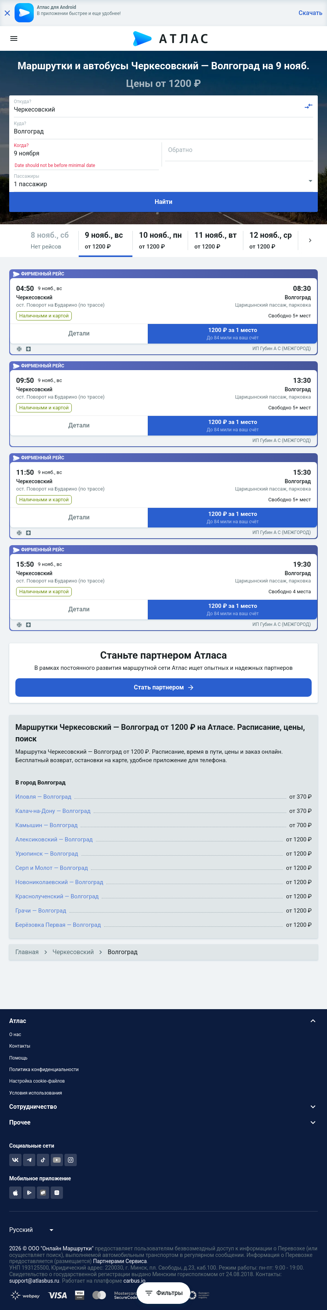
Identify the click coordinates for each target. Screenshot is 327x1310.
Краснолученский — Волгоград (57, 896)
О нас (15, 1034)
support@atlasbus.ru (34, 1281)
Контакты (19, 1046)
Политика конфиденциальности (44, 1069)
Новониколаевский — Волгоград (59, 882)
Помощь (18, 1058)
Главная (27, 952)
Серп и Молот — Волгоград (51, 867)
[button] (51, 240)
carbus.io (135, 1281)
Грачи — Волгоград (40, 910)
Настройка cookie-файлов (37, 1081)
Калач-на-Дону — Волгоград (53, 811)
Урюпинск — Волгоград (46, 853)
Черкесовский (73, 952)
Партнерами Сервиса (120, 1261)
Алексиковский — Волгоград (54, 839)
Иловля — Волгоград (43, 796)
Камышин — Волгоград (46, 825)
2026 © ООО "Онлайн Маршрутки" (51, 1248)
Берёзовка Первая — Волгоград (58, 924)
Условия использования (35, 1093)
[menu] (14, 38)
